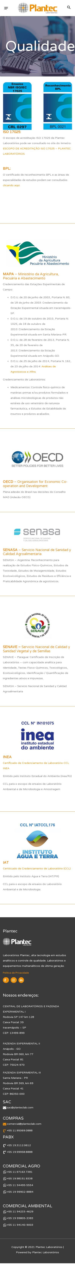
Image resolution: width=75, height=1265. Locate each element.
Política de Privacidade (16, 972)
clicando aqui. (11, 185)
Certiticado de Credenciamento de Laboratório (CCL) (37, 868)
